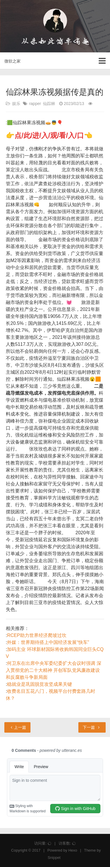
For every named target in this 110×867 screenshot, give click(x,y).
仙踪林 (49, 103)
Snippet (54, 857)
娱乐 (16, 103)
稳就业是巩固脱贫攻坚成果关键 (39, 684)
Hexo (72, 850)
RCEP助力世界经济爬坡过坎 (36, 635)
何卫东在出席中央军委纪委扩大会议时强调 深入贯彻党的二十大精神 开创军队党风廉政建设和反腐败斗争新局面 (53, 670)
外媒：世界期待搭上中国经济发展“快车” (48, 642)
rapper (35, 103)
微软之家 (12, 61)
